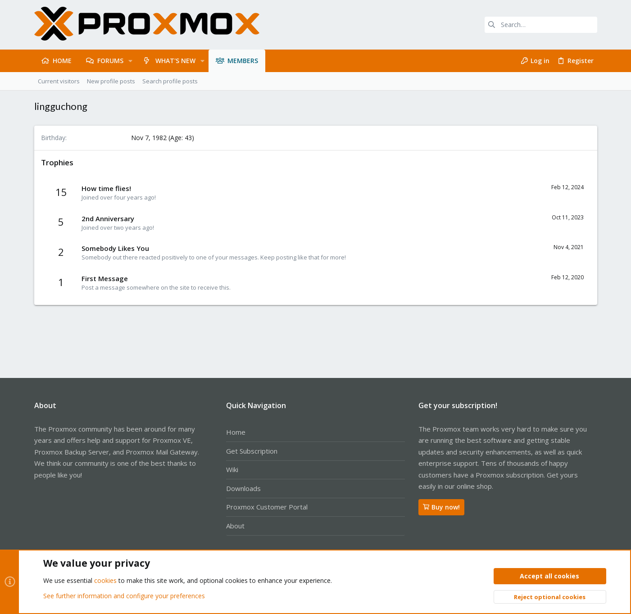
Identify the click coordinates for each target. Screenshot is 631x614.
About (235, 525)
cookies (105, 581)
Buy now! (441, 507)
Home (235, 432)
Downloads (243, 488)
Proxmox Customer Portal (267, 506)
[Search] (541, 25)
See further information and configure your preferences (124, 595)
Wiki (232, 469)
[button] (130, 60)
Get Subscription (251, 450)
